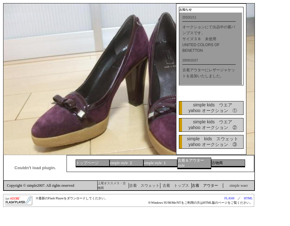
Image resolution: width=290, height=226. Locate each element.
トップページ (87, 163)
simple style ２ (121, 163)
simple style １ (155, 163)
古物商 (217, 163)
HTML (248, 198)
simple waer (238, 185)
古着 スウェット (144, 185)
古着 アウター (205, 185)
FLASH (229, 198)
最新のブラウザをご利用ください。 (210, 49)
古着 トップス (176, 185)
